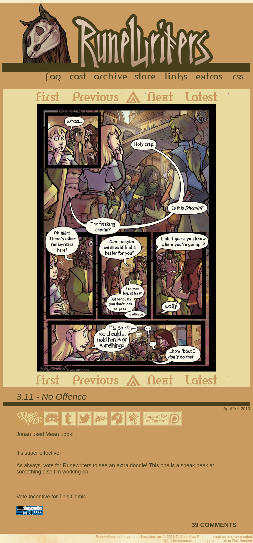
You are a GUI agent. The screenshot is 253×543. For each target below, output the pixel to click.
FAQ (53, 77)
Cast (78, 77)
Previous (91, 96)
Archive (110, 77)
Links (175, 77)
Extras (210, 77)
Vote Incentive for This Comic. (52, 497)
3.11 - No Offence (51, 397)
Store (144, 77)
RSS (239, 77)
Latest (206, 96)
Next (165, 96)
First (43, 96)
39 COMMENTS (214, 524)
